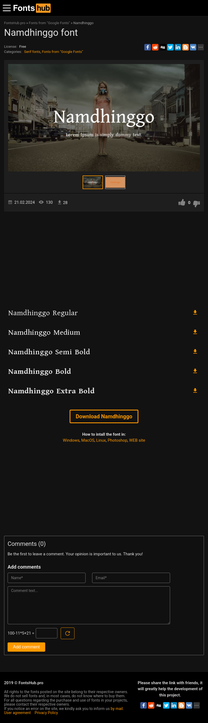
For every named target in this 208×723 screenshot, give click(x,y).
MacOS (87, 440)
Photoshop (118, 440)
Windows (71, 440)
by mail (117, 708)
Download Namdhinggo (104, 416)
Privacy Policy (46, 713)
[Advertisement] (104, 258)
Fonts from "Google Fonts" (62, 52)
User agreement (17, 713)
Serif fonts (32, 52)
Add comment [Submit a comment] (26, 647)
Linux (101, 440)
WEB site (137, 440)
